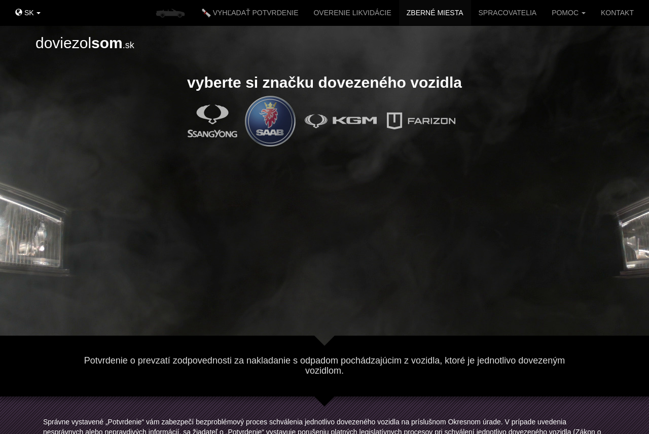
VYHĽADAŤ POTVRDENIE (250, 13)
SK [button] (28, 13)
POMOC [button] (569, 13)
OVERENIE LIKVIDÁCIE (352, 13)
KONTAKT (617, 13)
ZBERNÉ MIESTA (435, 13)
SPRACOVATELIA (508, 13)
